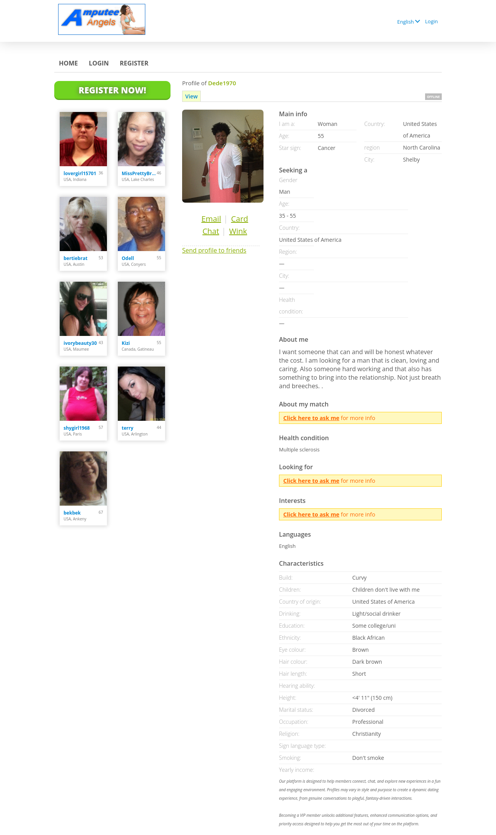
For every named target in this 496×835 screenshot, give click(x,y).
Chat (210, 231)
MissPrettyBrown (139, 173)
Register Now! (112, 90)
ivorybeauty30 (80, 343)
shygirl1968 (77, 428)
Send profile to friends (214, 250)
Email (211, 218)
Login (431, 21)
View (191, 96)
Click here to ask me (311, 418)
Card (239, 218)
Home (68, 63)
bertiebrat (76, 258)
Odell (128, 258)
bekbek (72, 513)
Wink (238, 231)
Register (134, 63)
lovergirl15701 (80, 173)
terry (127, 428)
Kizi (126, 343)
